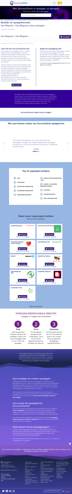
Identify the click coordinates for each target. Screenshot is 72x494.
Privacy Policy (50, 492)
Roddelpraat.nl (49, 194)
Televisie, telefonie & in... (62, 465)
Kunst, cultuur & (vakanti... (47, 469)
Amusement (28, 462)
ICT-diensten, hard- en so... (32, 482)
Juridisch (27, 483)
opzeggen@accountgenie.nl (9, 470)
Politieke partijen (45, 479)
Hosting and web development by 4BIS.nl (51, 491)
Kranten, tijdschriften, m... (47, 468)
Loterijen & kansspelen (46, 471)
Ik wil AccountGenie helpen (8, 478)
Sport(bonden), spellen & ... (63, 463)
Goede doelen (28, 479)
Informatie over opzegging (22, 237)
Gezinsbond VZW (44, 242)
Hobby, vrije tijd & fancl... (31, 480)
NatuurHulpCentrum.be (46, 225)
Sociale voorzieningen (62, 462)
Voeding (58, 474)
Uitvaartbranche (60, 469)
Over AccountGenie (6, 475)
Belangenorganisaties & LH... (31, 464)
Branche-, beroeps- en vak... (30, 467)
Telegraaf (21, 182)
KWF (18, 178)
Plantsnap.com (16, 287)
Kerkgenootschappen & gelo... (47, 462)
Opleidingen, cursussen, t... (47, 476)
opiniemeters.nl (17, 225)
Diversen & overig (29, 474)
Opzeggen (65, 37)
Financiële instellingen (31, 477)
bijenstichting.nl (44, 256)
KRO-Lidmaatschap (50, 198)
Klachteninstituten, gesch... (46, 465)
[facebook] (7, 491)
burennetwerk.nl (44, 271)
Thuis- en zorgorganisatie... (60, 467)
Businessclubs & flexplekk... (29, 470)
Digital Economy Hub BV (58, 490)
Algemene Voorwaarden (58, 492)
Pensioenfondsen (45, 477)
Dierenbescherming (24, 195)
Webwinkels (59, 477)
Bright (13, 256)
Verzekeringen (60, 473)
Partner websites (5, 474)
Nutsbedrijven (44, 474)
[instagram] (14, 491)
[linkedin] (10, 491)
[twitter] (3, 491)
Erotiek (27, 476)
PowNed (47, 190)
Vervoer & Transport (61, 471)
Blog (2, 480)
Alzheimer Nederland (25, 190)
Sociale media (44, 482)
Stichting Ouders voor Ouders (17, 242)
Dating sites (28, 473)
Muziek (42, 473)
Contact (3, 477)
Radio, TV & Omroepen (46, 480)
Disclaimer (45, 492)
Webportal (59, 476)
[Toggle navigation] (54, 3)
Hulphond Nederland (25, 186)
